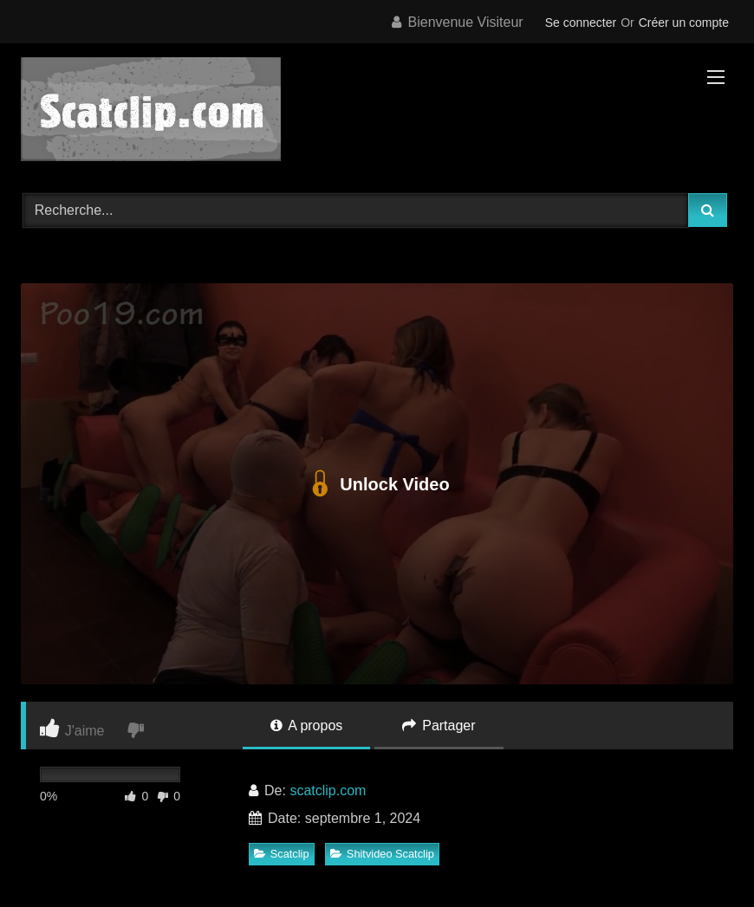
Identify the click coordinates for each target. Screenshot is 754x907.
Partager (439, 725)
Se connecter (581, 22)
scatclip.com (327, 790)
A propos (306, 725)
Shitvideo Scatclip (382, 853)
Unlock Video (376, 484)
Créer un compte (684, 22)
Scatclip (281, 853)
